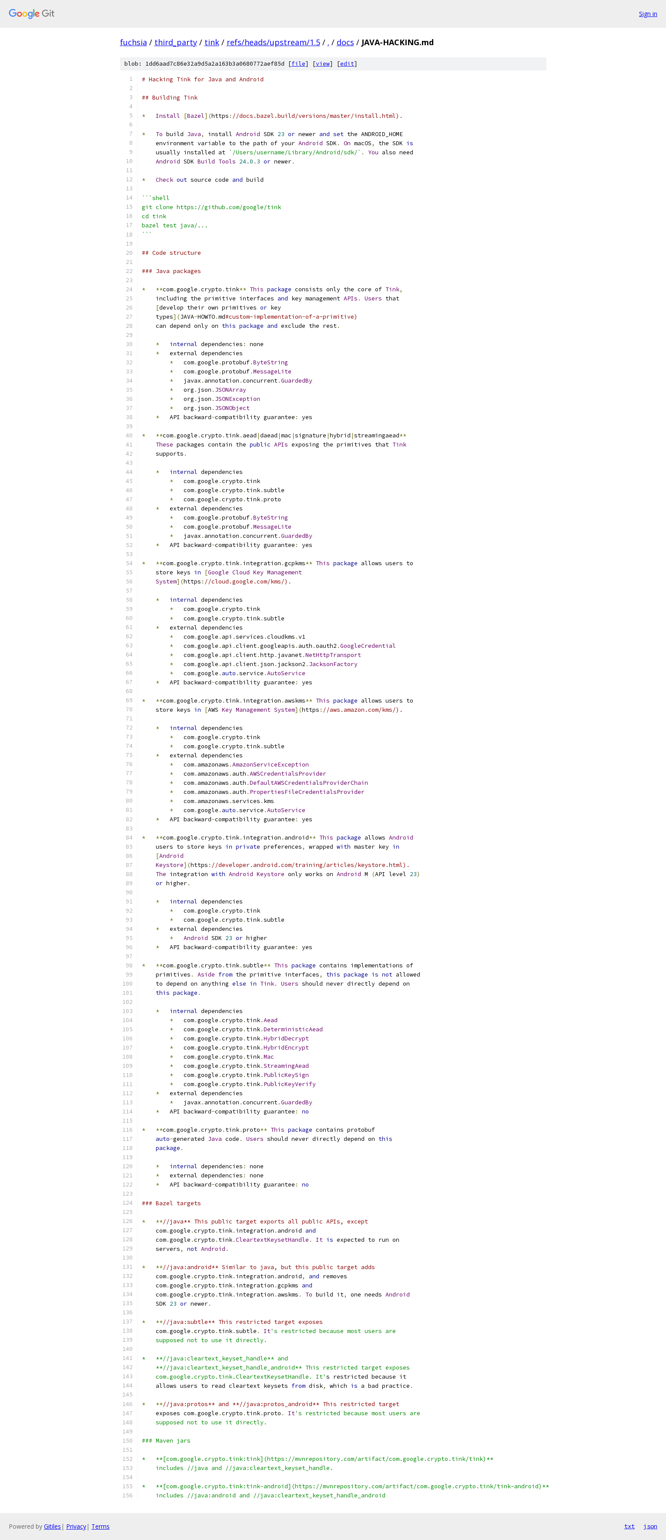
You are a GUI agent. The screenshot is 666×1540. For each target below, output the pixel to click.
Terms (100, 1526)
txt (629, 1526)
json (650, 1526)
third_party (175, 42)
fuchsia (133, 42)
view (323, 63)
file (298, 63)
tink (211, 42)
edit (347, 63)
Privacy (76, 1526)
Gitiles (52, 1526)
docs (345, 42)
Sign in (648, 14)
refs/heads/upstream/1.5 (273, 42)
